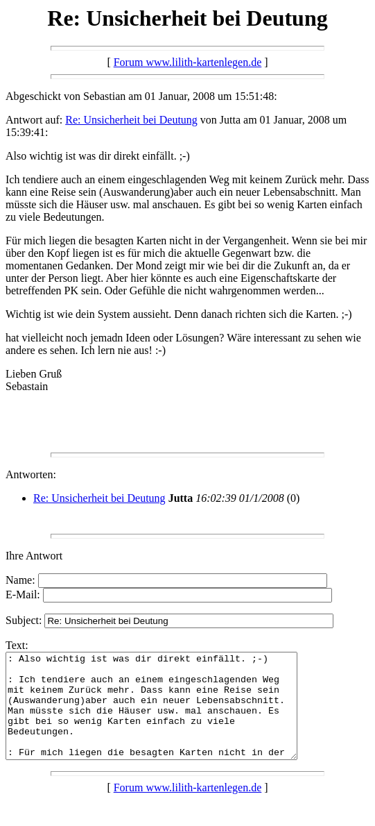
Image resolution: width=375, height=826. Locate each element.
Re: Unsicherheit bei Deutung (131, 120)
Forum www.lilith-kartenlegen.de (188, 62)
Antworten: (31, 474)
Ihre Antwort (34, 556)
